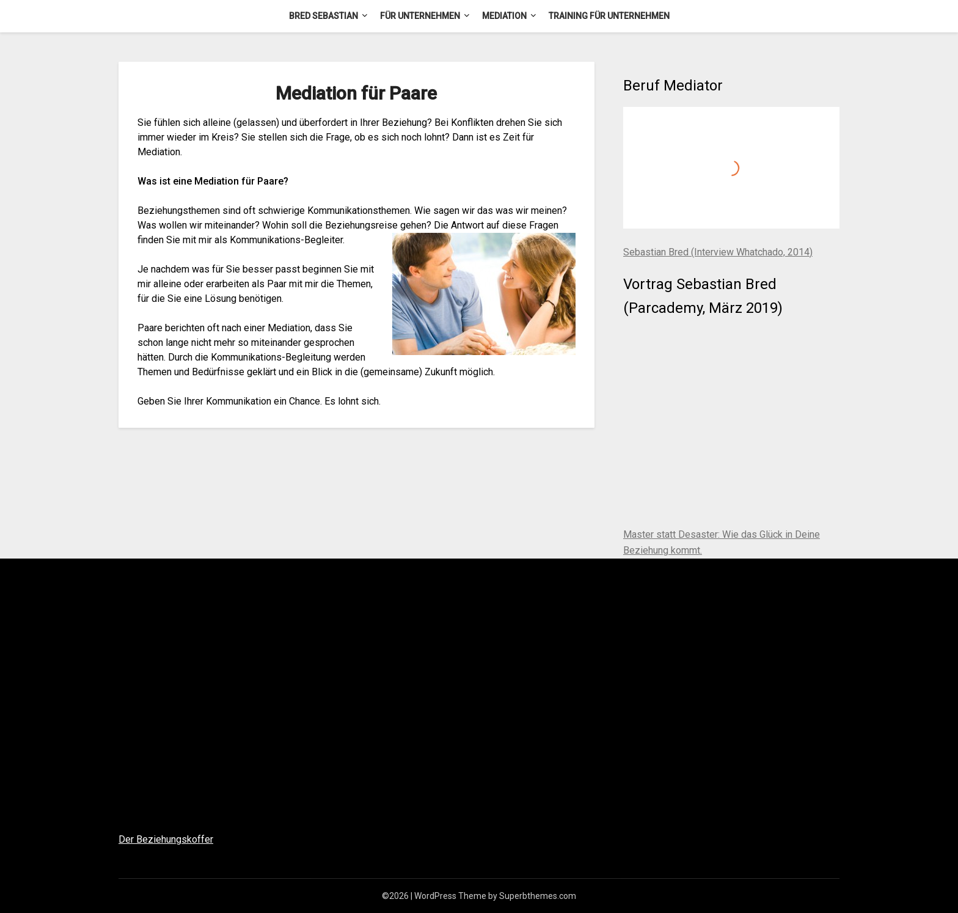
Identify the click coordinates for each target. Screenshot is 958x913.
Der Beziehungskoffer (166, 839)
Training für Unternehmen (609, 16)
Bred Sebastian (323, 16)
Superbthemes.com (537, 896)
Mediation (504, 16)
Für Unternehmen (420, 16)
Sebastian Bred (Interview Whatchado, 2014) (718, 252)
